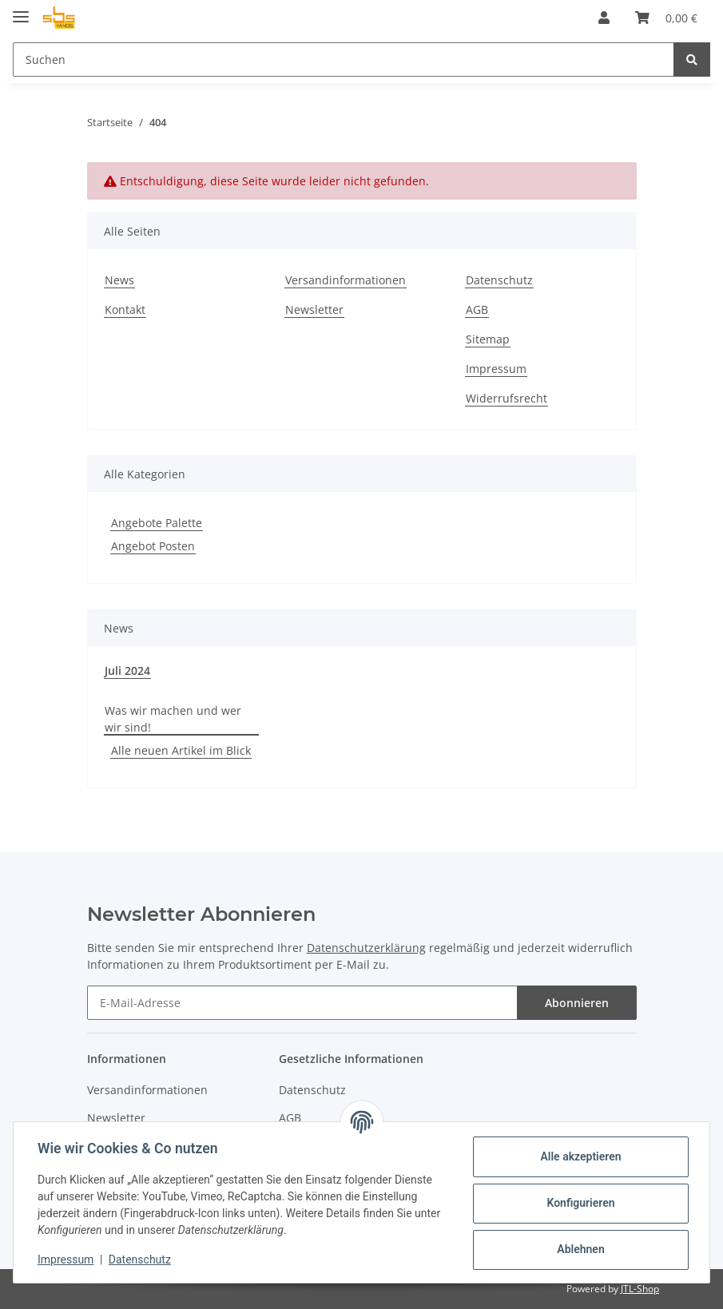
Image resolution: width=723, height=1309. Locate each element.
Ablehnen (578, 1249)
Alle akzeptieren (578, 1156)
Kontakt (125, 309)
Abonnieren (577, 1002)
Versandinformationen (345, 280)
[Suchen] (343, 59)
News (119, 280)
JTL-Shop (640, 1288)
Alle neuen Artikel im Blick (181, 750)
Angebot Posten (153, 545)
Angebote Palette (156, 522)
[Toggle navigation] (21, 10)
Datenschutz (499, 280)
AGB (477, 309)
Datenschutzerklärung (366, 947)
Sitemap (488, 339)
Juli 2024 (127, 670)
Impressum (496, 368)
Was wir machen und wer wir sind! (173, 719)
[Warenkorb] (666, 18)
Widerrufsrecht (506, 398)
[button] (604, 18)
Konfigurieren (579, 1202)
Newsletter (314, 309)
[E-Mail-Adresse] (302, 1003)
